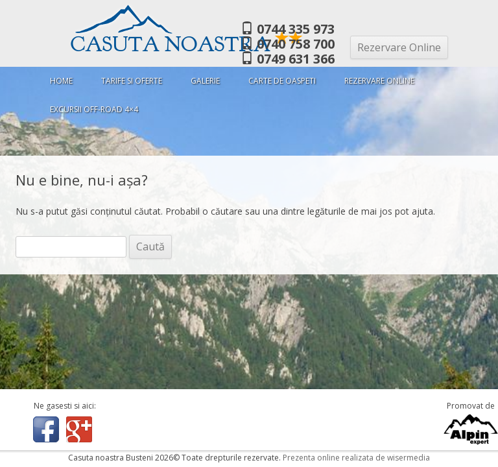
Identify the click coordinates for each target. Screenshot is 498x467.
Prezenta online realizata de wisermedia (356, 457)
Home (61, 80)
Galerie (205, 80)
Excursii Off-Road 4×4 (94, 109)
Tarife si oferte (131, 80)
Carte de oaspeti (282, 80)
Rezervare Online (399, 47)
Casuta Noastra (187, 44)
